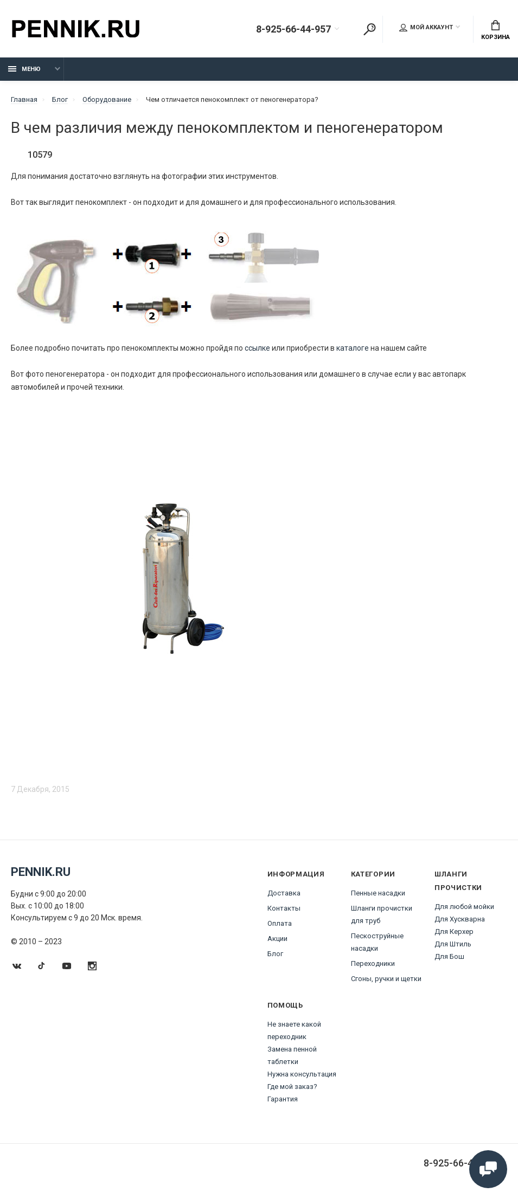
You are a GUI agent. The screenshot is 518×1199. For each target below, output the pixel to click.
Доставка (283, 893)
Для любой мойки (464, 907)
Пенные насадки (378, 893)
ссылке (257, 348)
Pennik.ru (41, 872)
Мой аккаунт (426, 27)
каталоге (352, 348)
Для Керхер (454, 931)
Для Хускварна (459, 919)
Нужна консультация (301, 1074)
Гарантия (282, 1099)
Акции (277, 938)
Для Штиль (452, 944)
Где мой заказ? (292, 1086)
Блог (275, 954)
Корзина (495, 30)
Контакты (283, 908)
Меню (24, 69)
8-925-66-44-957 (293, 29)
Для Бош (449, 956)
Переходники (373, 963)
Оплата (279, 923)
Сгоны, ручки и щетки (386, 979)
